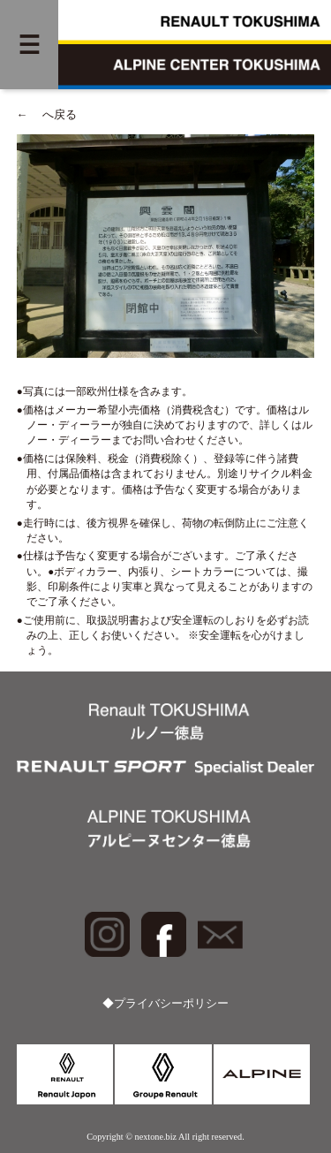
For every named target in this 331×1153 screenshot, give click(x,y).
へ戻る (47, 115)
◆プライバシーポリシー (165, 1003)
